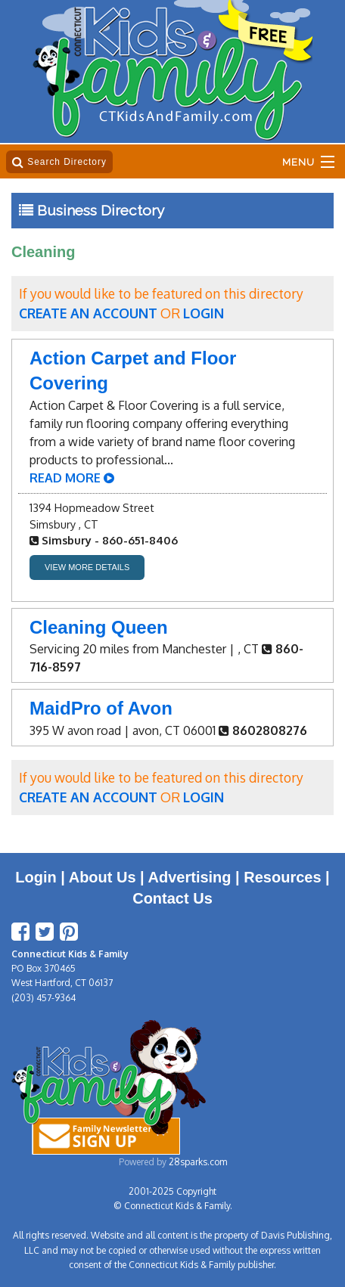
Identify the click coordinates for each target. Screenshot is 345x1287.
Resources (282, 877)
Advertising (190, 877)
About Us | (108, 877)
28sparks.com (198, 1162)
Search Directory (59, 162)
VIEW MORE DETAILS (87, 567)
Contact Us (172, 898)
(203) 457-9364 (43, 997)
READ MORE (72, 477)
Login (35, 877)
